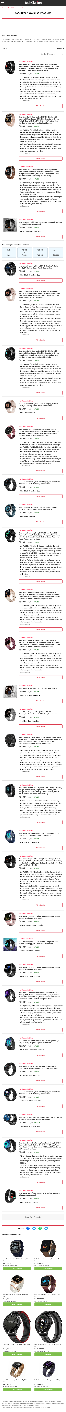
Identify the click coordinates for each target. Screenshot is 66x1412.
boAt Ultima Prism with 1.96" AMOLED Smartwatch (38, 688)
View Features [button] (17, 1268)
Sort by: (43, 54)
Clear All (58, 48)
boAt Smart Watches (26, 61)
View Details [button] (40, 106)
